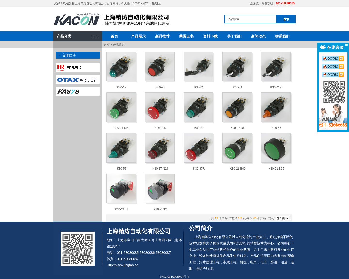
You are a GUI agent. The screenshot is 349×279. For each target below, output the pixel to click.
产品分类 (64, 36)
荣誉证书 (186, 36)
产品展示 (138, 36)
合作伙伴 (69, 55)
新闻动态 (258, 36)
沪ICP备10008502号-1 (174, 277)
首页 (114, 36)
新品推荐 (162, 36)
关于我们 (234, 36)
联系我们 (282, 36)
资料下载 (210, 36)
